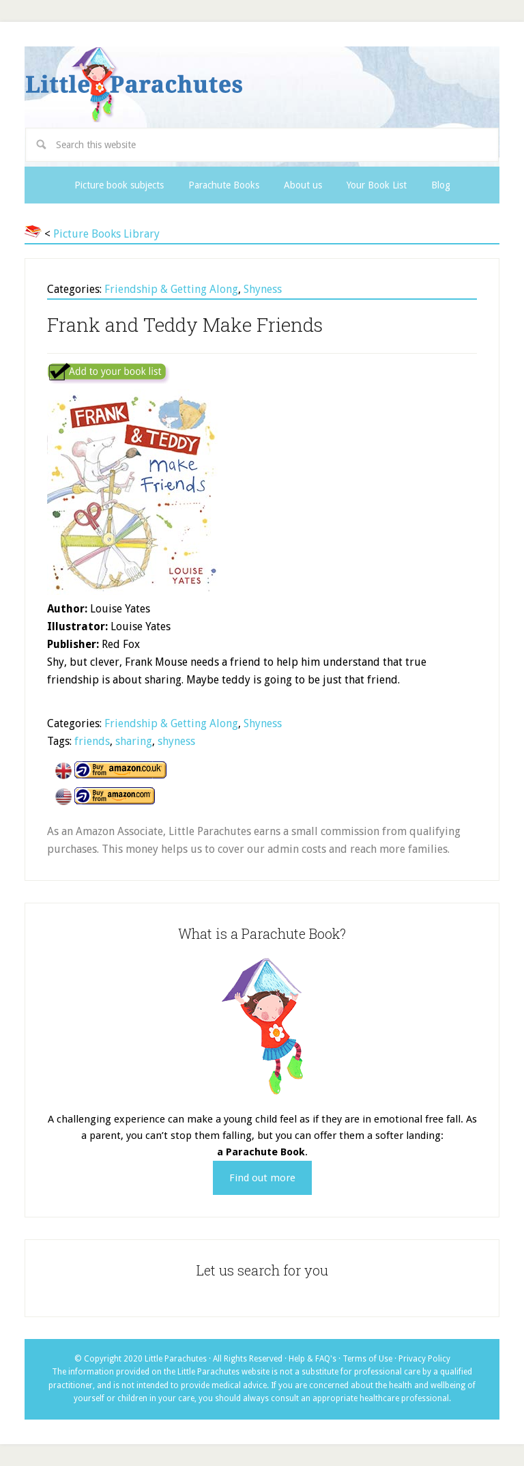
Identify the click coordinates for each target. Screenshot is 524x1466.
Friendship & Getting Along (171, 289)
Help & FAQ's (312, 1359)
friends (92, 741)
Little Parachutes (262, 84)
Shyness (263, 289)
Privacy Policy (424, 1359)
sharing (133, 741)
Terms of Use (367, 1359)
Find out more (262, 1178)
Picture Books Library (106, 233)
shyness (176, 741)
